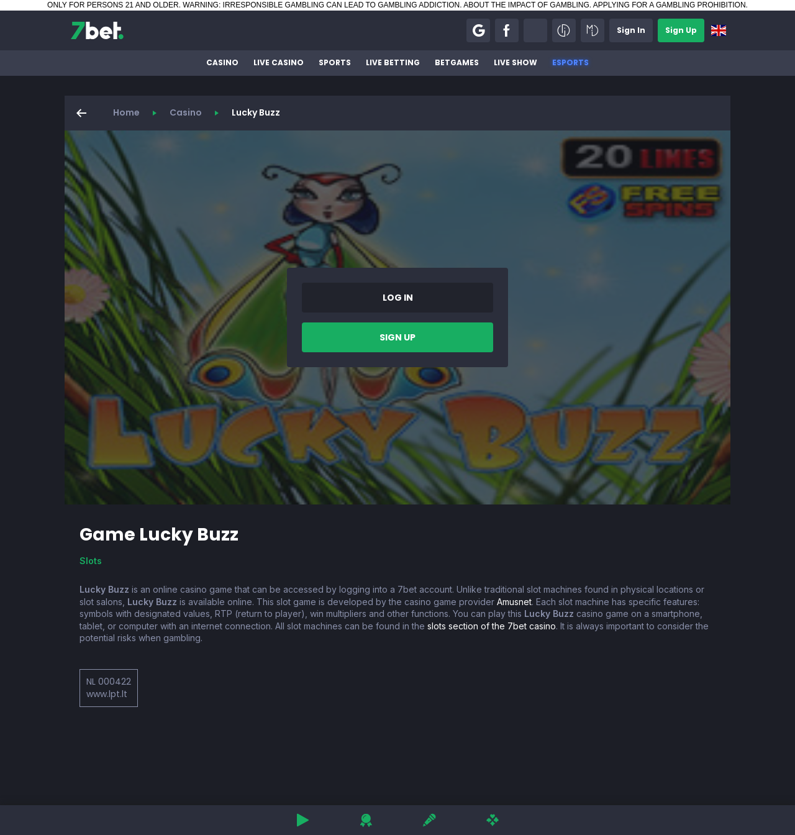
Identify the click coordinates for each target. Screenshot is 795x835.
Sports (335, 62)
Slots (91, 560)
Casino (222, 62)
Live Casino (278, 62)
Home (126, 112)
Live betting (393, 62)
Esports (570, 62)
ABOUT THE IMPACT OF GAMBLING (526, 5)
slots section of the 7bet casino (491, 626)
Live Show (515, 62)
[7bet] (97, 30)
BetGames (457, 62)
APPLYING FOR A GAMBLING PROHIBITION (669, 5)
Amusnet (514, 601)
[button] (478, 30)
